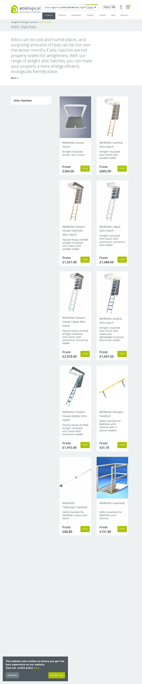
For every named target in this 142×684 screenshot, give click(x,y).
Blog (113, 15)
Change (91, 7)
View (85, 168)
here (36, 667)
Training (90, 15)
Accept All (56, 675)
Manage (12, 675)
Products (49, 15)
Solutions (62, 15)
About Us (124, 15)
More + (14, 78)
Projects (102, 15)
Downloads (76, 15)
